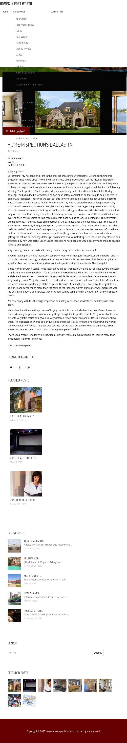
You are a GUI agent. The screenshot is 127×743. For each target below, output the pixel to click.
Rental (19, 132)
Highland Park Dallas (27, 138)
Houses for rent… (33, 610)
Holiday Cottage (24, 126)
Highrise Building (25, 120)
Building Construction (27, 102)
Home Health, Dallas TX (22, 499)
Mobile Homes (23, 48)
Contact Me (57, 11)
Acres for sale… (33, 575)
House (19, 96)
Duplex (19, 66)
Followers (21, 60)
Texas (19, 30)
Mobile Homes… (32, 593)
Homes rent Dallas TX (22, 416)
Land (18, 114)
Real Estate (22, 36)
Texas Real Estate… (34, 541)
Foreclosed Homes (26, 72)
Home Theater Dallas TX (23, 458)
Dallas (19, 54)
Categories (19, 11)
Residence (21, 78)
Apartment (21, 18)
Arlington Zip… (32, 558)
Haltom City (22, 42)
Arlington (21, 108)
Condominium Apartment (29, 84)
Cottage (20, 144)
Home (5, 11)
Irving (19, 90)
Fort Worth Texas (25, 24)
